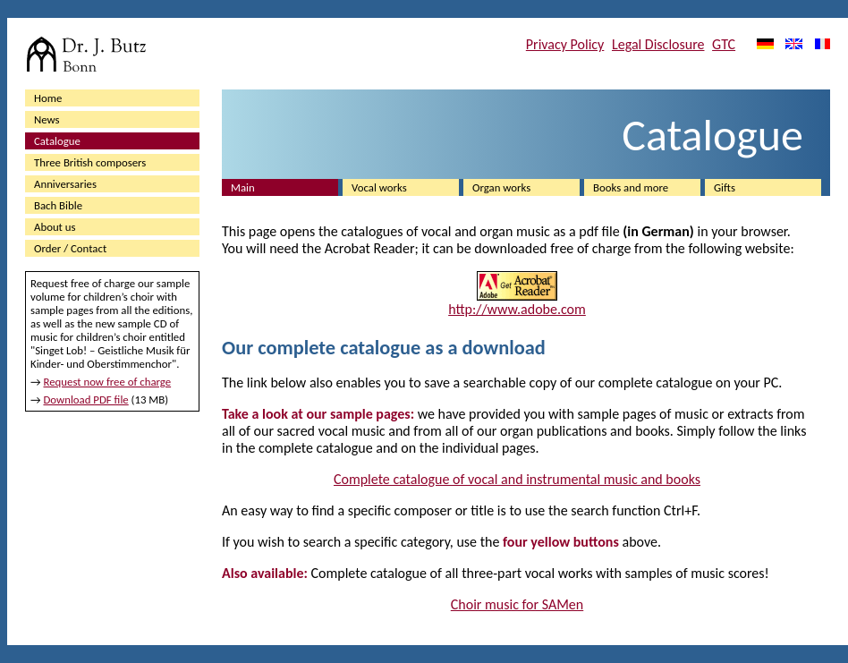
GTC (723, 44)
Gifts (724, 187)
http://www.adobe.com (517, 309)
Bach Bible (58, 205)
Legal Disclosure (658, 44)
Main (243, 187)
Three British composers (90, 162)
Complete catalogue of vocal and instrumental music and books (517, 479)
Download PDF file (85, 399)
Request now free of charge (107, 381)
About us (55, 227)
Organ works (501, 187)
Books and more (630, 187)
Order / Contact (70, 248)
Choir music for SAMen (517, 604)
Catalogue (57, 141)
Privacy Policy (565, 44)
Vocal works (379, 187)
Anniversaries (65, 184)
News (47, 119)
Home (48, 98)
